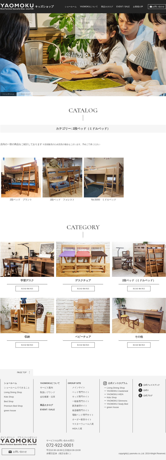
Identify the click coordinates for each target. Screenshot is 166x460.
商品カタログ (107, 6)
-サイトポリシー (7, 437)
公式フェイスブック (149, 385)
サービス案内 (46, 387)
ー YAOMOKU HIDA (113, 394)
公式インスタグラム (115, 383)
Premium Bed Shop (13, 406)
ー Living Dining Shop (114, 388)
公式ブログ (145, 395)
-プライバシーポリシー (27, 437)
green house (10, 410)
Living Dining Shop (13, 392)
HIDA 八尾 (77, 428)
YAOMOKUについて (50, 383)
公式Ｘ (144, 390)
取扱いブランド (47, 392)
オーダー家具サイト (82, 419)
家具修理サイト (79, 405)
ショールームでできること (17, 387)
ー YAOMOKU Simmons (115, 400)
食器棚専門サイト (80, 410)
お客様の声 (138, 6)
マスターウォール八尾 (83, 424)
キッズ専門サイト (80, 396)
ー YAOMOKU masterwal (116, 391)
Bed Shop (8, 401)
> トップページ (8, 94)
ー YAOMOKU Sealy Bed (116, 404)
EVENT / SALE (123, 6)
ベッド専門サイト (80, 392)
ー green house (111, 407)
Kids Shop (9, 397)
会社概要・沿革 (47, 397)
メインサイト (78, 387)
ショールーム (71, 6)
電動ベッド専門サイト (83, 415)
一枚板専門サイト (80, 401)
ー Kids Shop (110, 397)
